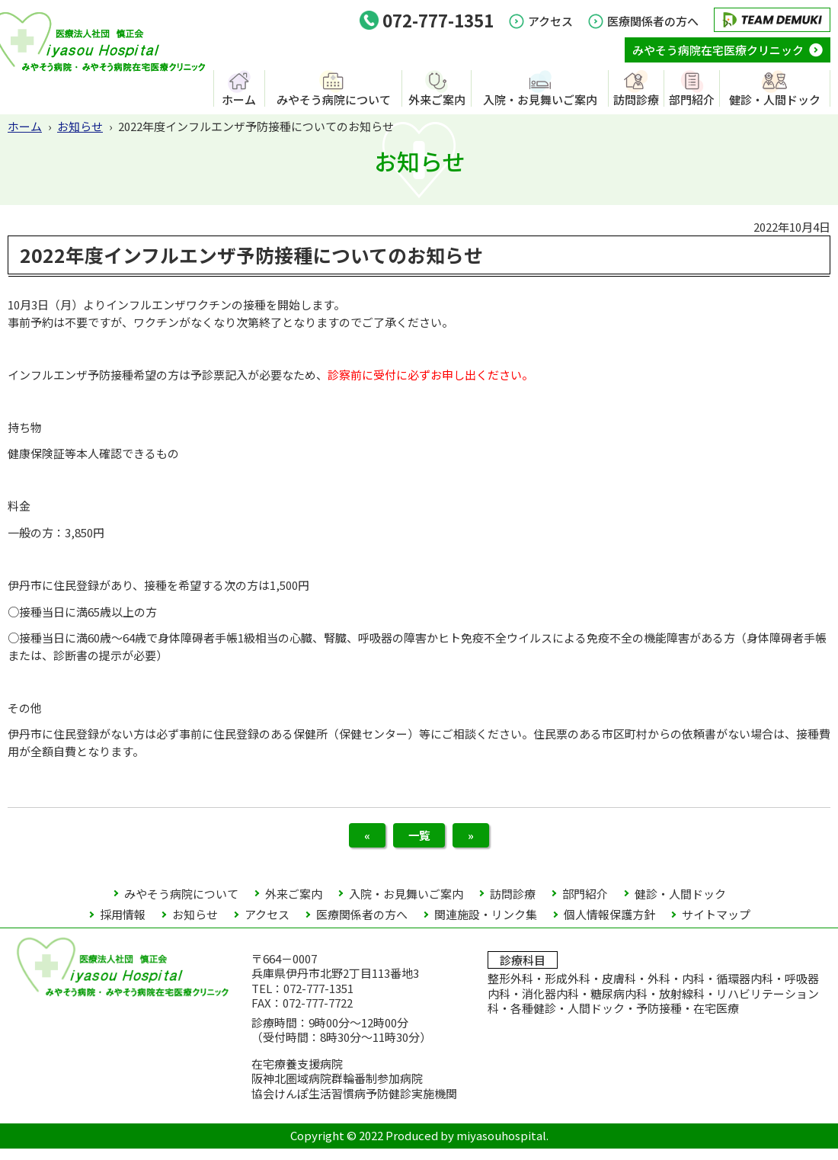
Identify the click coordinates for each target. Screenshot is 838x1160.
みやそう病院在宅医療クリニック (718, 50)
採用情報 (123, 926)
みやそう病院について (334, 99)
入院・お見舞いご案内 (540, 99)
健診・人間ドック (774, 99)
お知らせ (80, 126)
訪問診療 (636, 99)
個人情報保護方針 (609, 926)
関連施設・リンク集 (485, 926)
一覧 (419, 840)
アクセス (550, 21)
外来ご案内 (436, 99)
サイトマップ (716, 926)
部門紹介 (692, 99)
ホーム (239, 99)
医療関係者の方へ (653, 21)
